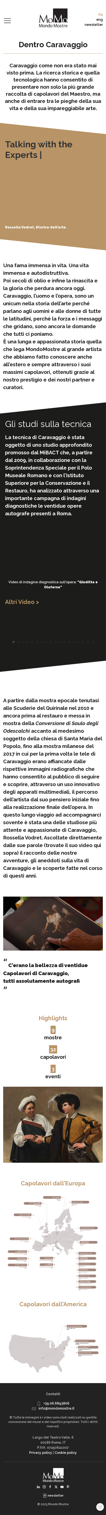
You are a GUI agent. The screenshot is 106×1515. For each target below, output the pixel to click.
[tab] (13, 642)
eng (99, 20)
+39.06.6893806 (56, 1403)
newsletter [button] (94, 25)
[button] (7, 21)
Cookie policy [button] (66, 1453)
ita (100, 14)
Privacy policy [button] (40, 1453)
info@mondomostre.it (56, 1408)
